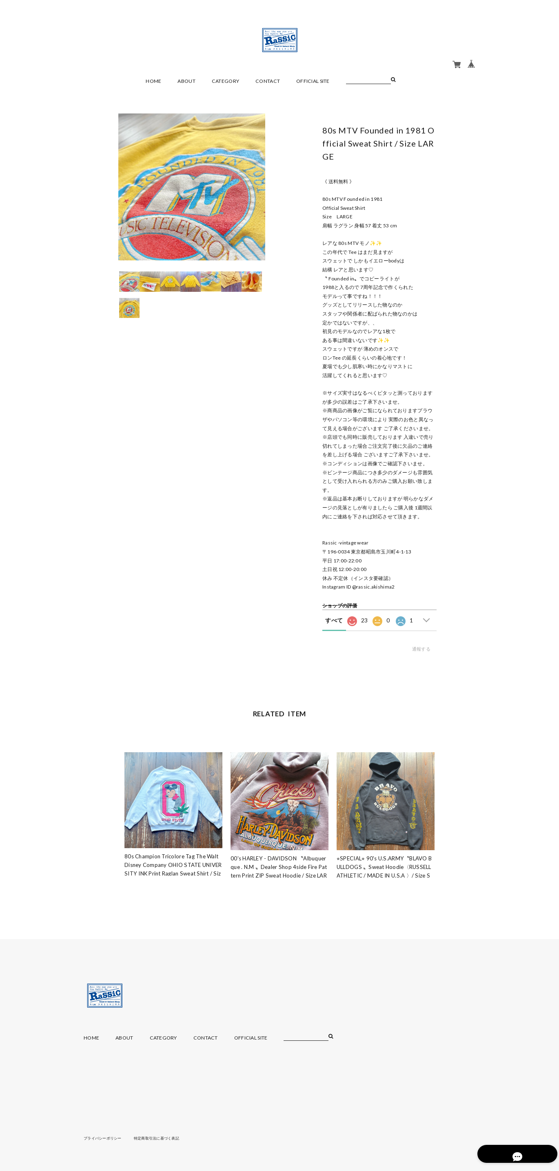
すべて (334, 620)
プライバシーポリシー (105, 1137)
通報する (421, 648)
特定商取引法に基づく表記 (163, 1137)
